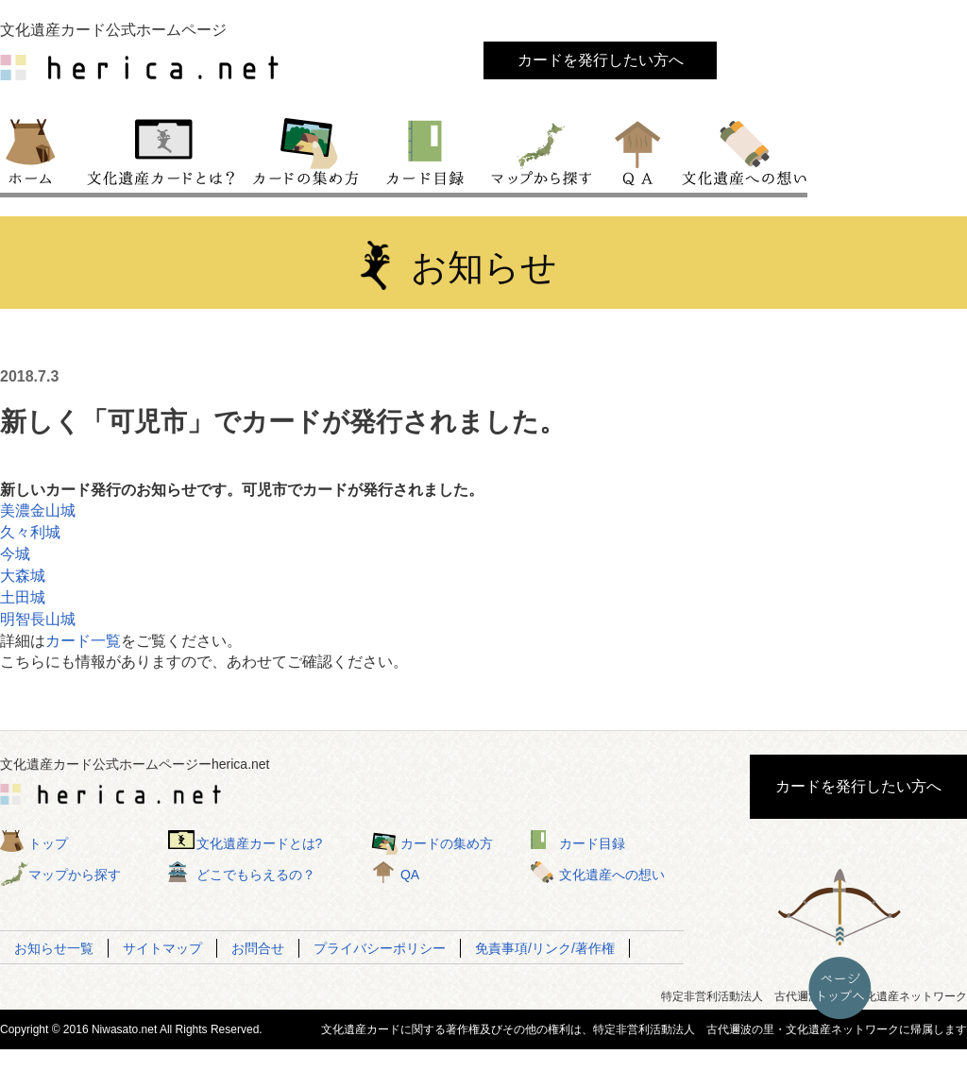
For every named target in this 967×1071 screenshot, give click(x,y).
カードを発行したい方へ (600, 60)
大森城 (22, 576)
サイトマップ (162, 948)
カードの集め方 (306, 150)
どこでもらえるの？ (255, 874)
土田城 (22, 597)
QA (638, 150)
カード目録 (426, 150)
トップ (38, 150)
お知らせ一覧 (53, 948)
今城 (15, 554)
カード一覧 (83, 641)
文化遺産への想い (740, 150)
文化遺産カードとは (162, 150)
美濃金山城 (38, 510)
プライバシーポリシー (380, 948)
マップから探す (540, 150)
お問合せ (257, 948)
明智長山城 (38, 619)
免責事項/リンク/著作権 (545, 948)
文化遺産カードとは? (259, 843)
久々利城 (30, 532)
